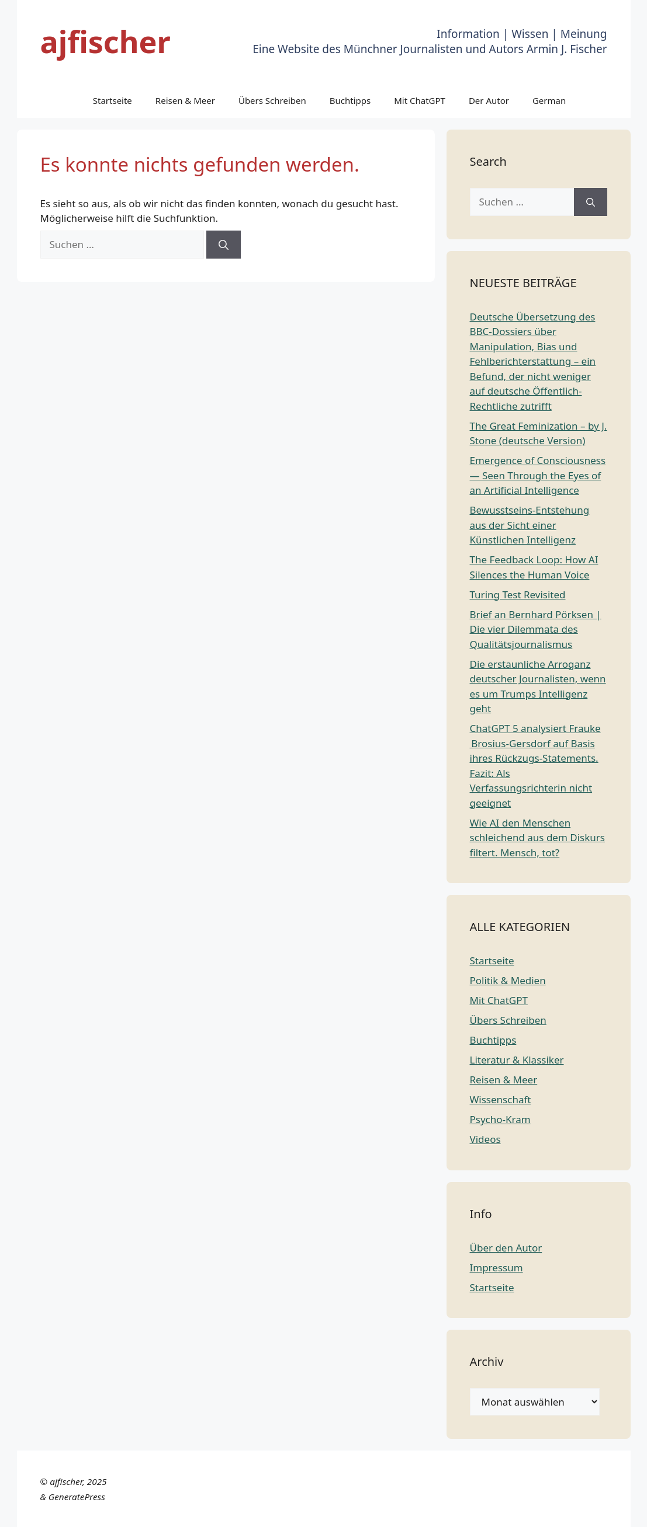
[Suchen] (223, 245)
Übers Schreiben (272, 100)
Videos (485, 1139)
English (378, 1511)
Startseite (112, 100)
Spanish (619, 1511)
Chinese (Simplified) (282, 1511)
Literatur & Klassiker (517, 1059)
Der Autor (489, 100)
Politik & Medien (508, 980)
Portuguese (533, 1511)
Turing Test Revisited (518, 594)
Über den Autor (506, 1247)
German (549, 100)
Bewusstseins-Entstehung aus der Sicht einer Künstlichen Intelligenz (530, 524)
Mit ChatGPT (419, 100)
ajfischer (105, 41)
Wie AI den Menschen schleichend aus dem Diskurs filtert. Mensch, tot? (537, 837)
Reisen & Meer (185, 100)
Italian (488, 1511)
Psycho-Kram (500, 1119)
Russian (581, 1511)
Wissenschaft (500, 1099)
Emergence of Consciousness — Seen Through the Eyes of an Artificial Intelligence (538, 475)
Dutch (345, 1511)
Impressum (496, 1267)
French (413, 1511)
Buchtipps (350, 100)
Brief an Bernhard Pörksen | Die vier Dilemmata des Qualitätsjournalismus (535, 629)
